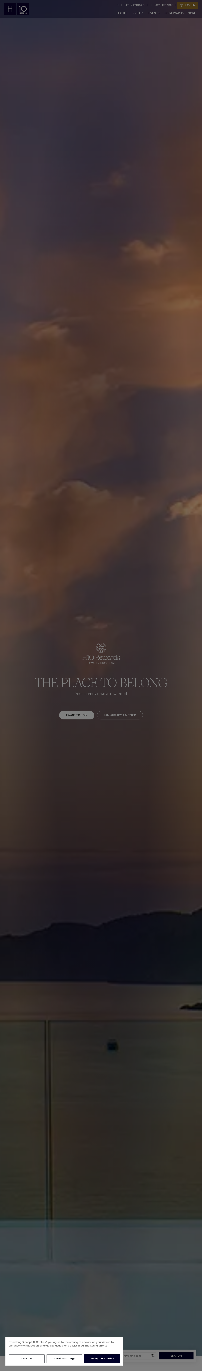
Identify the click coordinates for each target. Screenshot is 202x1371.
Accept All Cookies (102, 1358)
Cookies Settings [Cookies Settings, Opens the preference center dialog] (64, 1358)
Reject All (26, 1358)
